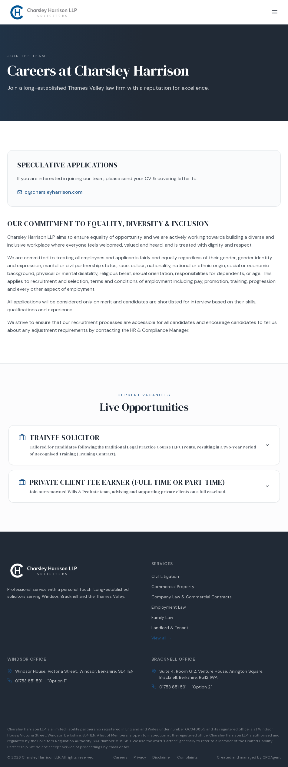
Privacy (140, 757)
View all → (161, 638)
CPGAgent (272, 757)
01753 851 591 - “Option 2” (185, 687)
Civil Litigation (165, 576)
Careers (120, 757)
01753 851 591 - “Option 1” (41, 681)
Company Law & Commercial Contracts (191, 597)
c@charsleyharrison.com (49, 192)
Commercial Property (172, 586)
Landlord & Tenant (169, 627)
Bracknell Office (173, 659)
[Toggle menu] (275, 12)
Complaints (187, 757)
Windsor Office (26, 659)
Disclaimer (161, 757)
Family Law (162, 617)
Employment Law (168, 607)
